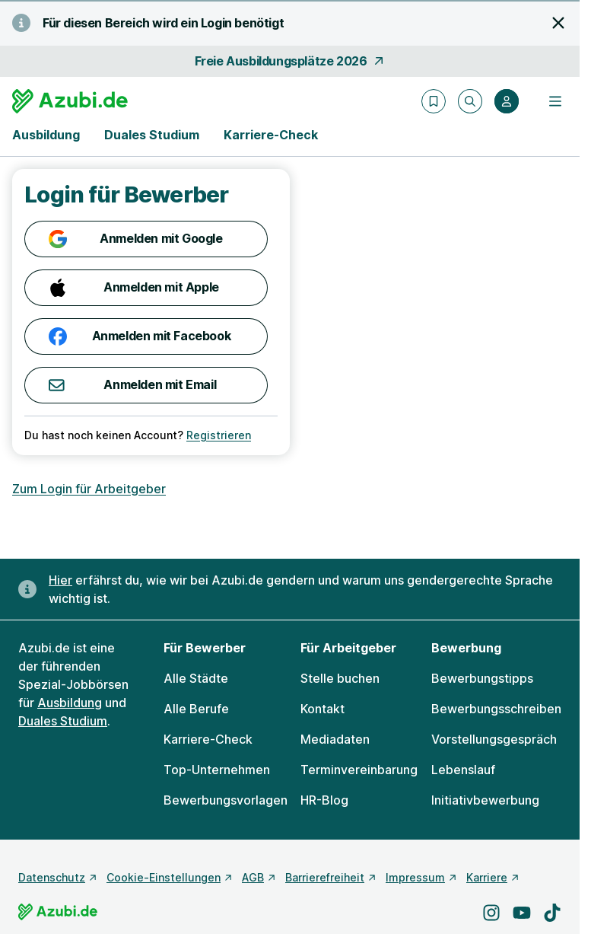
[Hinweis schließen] (558, 23)
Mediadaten (335, 739)
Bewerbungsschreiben (496, 708)
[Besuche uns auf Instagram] (491, 913)
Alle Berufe (196, 708)
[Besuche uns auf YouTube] (522, 913)
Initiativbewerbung (485, 800)
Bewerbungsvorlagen (226, 800)
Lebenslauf (463, 769)
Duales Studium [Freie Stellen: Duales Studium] (62, 720)
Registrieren (218, 435)
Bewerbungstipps (482, 678)
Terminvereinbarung (359, 769)
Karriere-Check (271, 134)
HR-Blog (324, 800)
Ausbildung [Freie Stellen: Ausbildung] (69, 702)
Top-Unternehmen (217, 769)
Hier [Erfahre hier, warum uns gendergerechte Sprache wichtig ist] (60, 580)
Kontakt (322, 708)
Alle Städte (196, 678)
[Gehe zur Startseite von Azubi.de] (70, 101)
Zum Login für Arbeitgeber (89, 488)
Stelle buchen (340, 678)
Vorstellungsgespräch (494, 739)
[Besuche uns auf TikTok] (552, 913)
